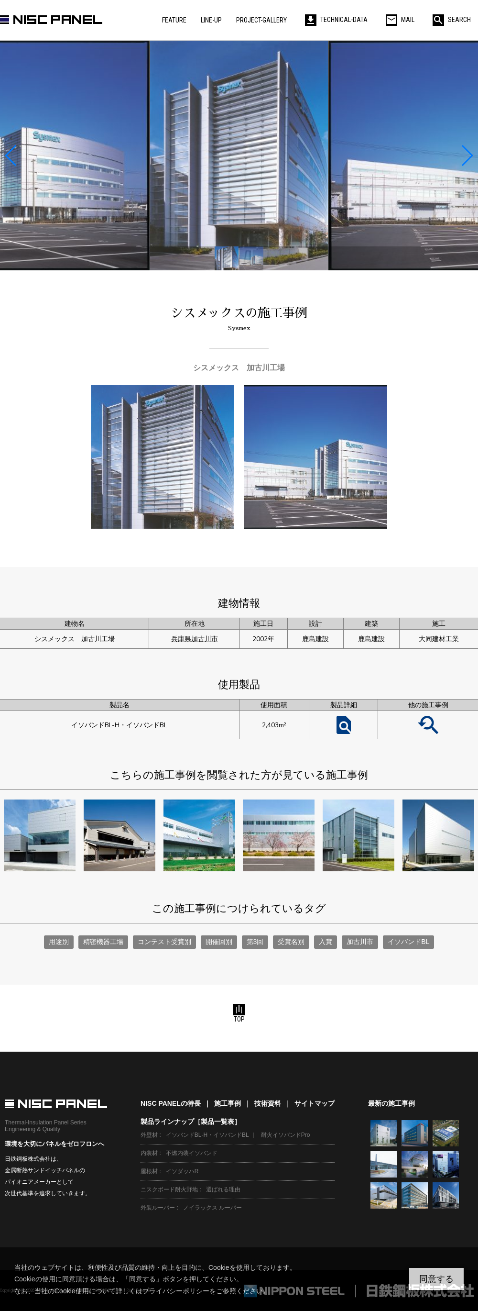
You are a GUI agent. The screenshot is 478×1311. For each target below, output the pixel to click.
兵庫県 (181, 639)
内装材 (149, 1153)
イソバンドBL (408, 941)
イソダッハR (182, 1171)
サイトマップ (314, 1103)
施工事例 (227, 1103)
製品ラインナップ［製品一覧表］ (191, 1121)
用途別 (59, 941)
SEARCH (452, 19)
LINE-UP (211, 20)
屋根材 (149, 1171)
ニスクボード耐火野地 (169, 1189)
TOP (239, 1013)
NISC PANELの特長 (171, 1103)
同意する (436, 1279)
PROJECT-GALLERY (261, 20)
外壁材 (149, 1135)
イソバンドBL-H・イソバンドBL (119, 725)
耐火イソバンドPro (285, 1135)
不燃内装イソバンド (191, 1153)
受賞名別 (291, 941)
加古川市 (204, 639)
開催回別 (219, 941)
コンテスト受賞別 (164, 941)
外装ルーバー (158, 1207)
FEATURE (174, 20)
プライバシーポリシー (175, 1291)
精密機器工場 (103, 941)
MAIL (400, 19)
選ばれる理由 (223, 1189)
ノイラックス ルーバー (212, 1207)
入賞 (325, 941)
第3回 (255, 941)
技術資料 (267, 1103)
